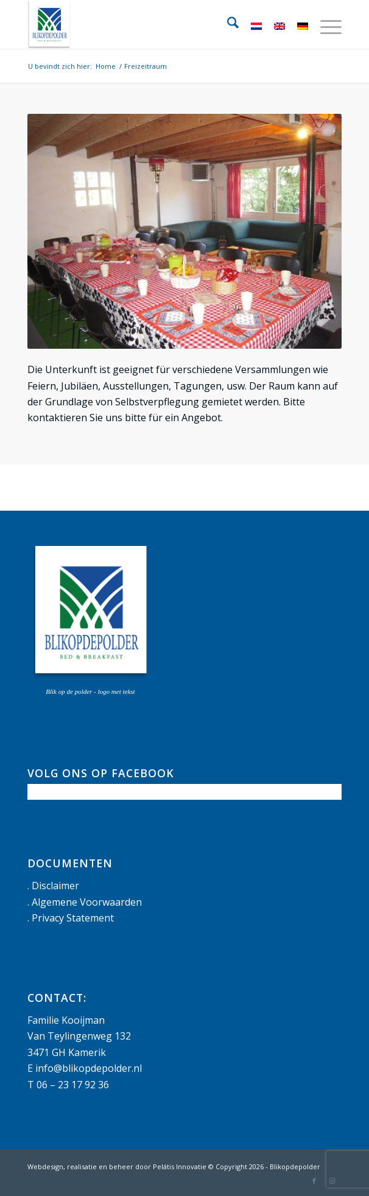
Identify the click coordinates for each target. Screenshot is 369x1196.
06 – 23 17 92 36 (73, 1084)
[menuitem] (227, 24)
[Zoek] (227, 24)
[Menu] (325, 24)
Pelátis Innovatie (179, 1166)
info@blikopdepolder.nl (88, 1068)
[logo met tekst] (152, 24)
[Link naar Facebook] (314, 1181)
